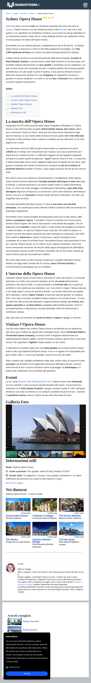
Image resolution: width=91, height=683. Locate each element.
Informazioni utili (18, 112)
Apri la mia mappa (14, 483)
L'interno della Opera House (24, 100)
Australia (23, 13)
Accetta (27, 674)
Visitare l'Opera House (21, 104)
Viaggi (15, 13)
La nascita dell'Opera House (24, 96)
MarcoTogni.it (23, 5)
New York (46, 381)
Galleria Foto (17, 108)
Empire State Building (29, 381)
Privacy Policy (13, 661)
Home (8, 13)
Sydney (32, 13)
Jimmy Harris (11, 447)
